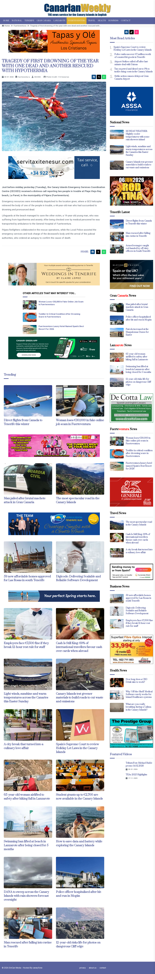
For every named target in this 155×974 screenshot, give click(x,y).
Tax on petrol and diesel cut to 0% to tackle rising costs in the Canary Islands (133, 70)
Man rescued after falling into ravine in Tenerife (138, 234)
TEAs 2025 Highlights (136, 774)
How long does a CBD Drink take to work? (136, 681)
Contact (125, 20)
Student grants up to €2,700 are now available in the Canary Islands (79, 797)
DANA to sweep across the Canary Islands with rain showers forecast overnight (26, 896)
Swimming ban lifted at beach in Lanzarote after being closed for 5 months (26, 845)
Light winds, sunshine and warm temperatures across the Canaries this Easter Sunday (26, 698)
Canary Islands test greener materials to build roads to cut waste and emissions (79, 698)
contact (103, 968)
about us (92, 968)
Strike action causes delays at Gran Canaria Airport (131, 77)
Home (6, 20)
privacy (82, 968)
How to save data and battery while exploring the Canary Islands (79, 843)
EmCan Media (15, 968)
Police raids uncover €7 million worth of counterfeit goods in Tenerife (132, 56)
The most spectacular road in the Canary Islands (139, 523)
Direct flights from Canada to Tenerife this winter (23, 422)
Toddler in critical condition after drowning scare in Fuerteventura (139, 453)
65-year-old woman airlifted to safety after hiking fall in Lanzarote (27, 797)
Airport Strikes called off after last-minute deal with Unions (131, 63)
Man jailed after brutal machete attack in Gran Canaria (24, 500)
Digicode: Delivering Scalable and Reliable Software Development (78, 578)
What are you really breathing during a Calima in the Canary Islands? (138, 707)
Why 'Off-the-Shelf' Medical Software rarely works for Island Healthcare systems (139, 694)
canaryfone (37, 968)
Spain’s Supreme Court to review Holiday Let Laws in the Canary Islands (77, 748)
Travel (91, 20)
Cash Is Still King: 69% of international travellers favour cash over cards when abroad (79, 647)
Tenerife (29, 20)
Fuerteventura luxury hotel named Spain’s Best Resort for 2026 (139, 466)
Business (113, 20)
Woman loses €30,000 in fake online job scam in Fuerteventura (80, 422)
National (17, 20)
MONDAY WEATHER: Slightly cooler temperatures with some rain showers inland (137, 135)
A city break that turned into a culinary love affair (23, 746)
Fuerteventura (76, 20)
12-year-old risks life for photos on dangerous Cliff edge (78, 944)
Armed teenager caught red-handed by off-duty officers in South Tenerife (138, 248)
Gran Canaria (44, 20)
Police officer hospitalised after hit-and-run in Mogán (79, 894)
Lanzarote (59, 20)
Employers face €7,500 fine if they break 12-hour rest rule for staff (26, 645)
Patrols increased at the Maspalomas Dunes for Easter (137, 332)
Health (102, 20)
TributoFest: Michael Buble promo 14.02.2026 (139, 764)
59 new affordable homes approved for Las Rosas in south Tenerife (27, 578)
